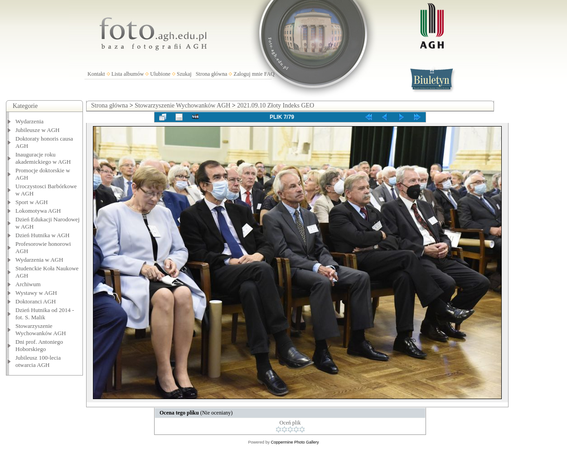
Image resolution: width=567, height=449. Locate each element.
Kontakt (96, 74)
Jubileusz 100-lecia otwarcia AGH (38, 361)
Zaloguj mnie (247, 74)
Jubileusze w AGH (37, 130)
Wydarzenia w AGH (39, 259)
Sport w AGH (31, 202)
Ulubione (160, 74)
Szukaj (184, 74)
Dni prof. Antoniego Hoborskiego (39, 345)
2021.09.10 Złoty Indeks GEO (275, 105)
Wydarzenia (29, 121)
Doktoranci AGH (35, 301)
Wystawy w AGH (36, 292)
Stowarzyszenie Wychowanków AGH (40, 329)
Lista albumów (127, 74)
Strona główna (212, 74)
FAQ (269, 74)
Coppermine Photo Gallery (295, 442)
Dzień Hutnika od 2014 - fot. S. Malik (44, 314)
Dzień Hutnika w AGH (42, 235)
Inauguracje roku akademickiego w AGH (43, 158)
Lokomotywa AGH (38, 210)
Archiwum (28, 284)
